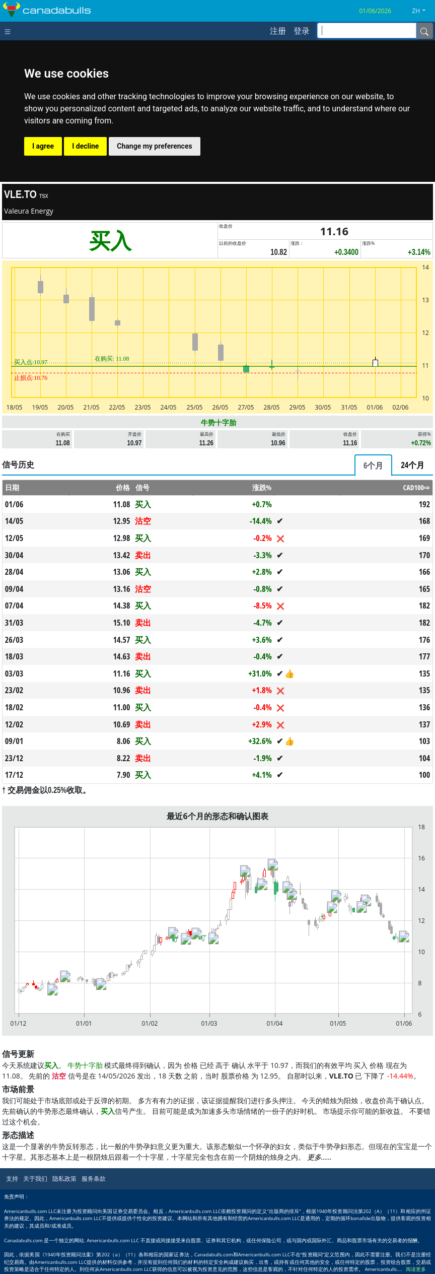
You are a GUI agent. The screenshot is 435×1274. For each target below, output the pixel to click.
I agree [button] (43, 146)
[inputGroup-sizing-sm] (366, 30)
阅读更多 (416, 1269)
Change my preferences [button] (154, 146)
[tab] (373, 465)
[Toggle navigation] (10, 31)
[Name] (424, 31)
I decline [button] (85, 146)
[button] (422, 11)
